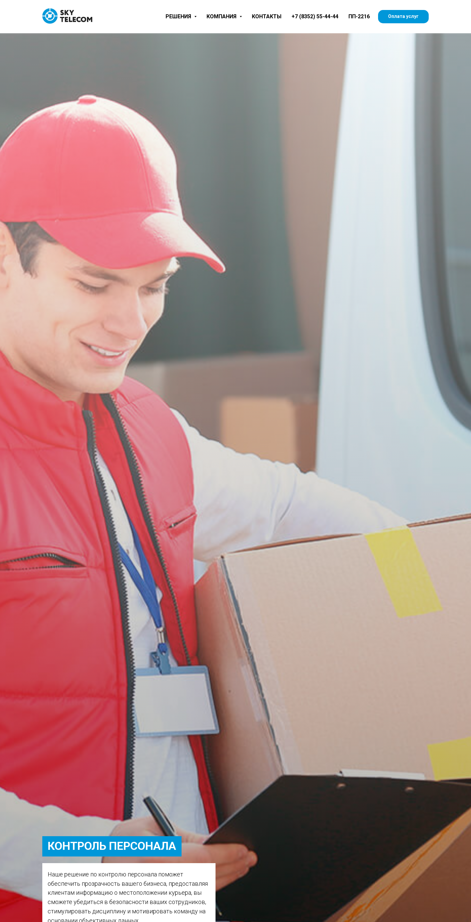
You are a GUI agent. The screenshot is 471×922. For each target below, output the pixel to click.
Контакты (266, 16)
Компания (224, 16)
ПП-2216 (359, 16)
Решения (181, 16)
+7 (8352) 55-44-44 (314, 16)
